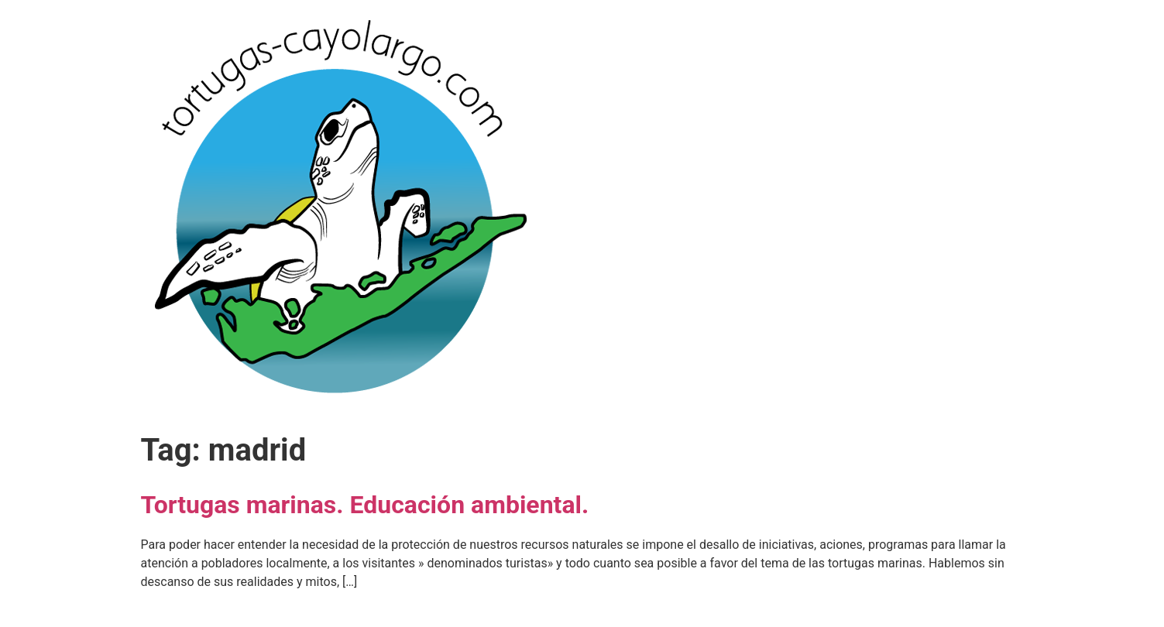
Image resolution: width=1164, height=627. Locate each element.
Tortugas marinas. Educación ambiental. (365, 504)
